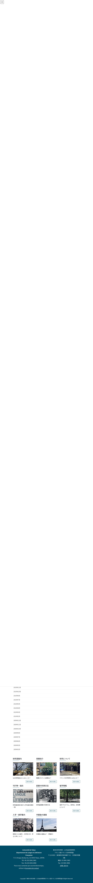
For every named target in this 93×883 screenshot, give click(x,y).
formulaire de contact (32, 868)
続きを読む (30, 781)
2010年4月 (17, 708)
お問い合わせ (64, 866)
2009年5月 (17, 745)
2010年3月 (17, 712)
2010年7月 (17, 700)
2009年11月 (17, 725)
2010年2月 (17, 716)
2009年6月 (17, 741)
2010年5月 (17, 704)
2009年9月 (17, 733)
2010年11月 (17, 687)
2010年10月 (17, 692)
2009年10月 (17, 729)
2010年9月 (17, 696)
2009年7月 (17, 737)
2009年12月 (17, 720)
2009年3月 (17, 749)
